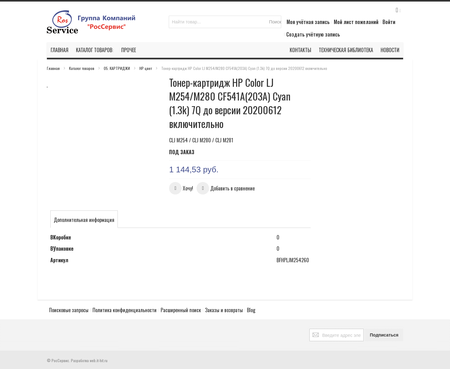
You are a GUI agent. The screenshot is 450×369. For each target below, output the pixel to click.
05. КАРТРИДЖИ (117, 68)
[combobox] (225, 22)
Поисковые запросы (68, 310)
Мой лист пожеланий (356, 22)
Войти (388, 22)
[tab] (84, 220)
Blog (251, 310)
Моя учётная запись (308, 22)
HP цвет (146, 68)
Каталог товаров (82, 68)
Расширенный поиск (181, 310)
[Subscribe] (384, 335)
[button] (104, 82)
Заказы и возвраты (224, 310)
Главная (54, 68)
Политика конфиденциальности (124, 310)
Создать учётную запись (313, 34)
